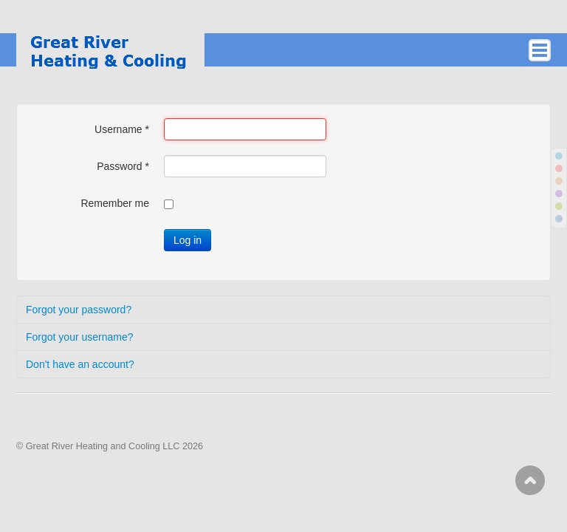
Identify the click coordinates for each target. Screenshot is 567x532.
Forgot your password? (78, 310)
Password (123, 166)
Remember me (114, 203)
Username (121, 129)
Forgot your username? (80, 337)
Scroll (530, 480)
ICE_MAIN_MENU (540, 50)
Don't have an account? (80, 364)
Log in (187, 240)
